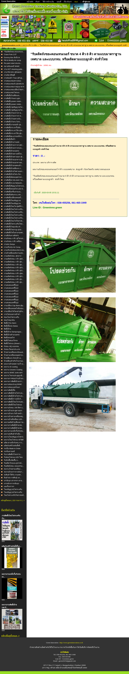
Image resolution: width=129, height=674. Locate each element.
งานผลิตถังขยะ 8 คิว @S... (14, 268)
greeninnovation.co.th (11, 45)
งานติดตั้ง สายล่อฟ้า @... (13, 125)
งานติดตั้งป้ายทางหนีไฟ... (13, 154)
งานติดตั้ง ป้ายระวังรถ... (12, 122)
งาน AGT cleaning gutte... (14, 69)
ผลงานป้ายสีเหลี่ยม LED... (14, 419)
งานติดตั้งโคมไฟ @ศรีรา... (14, 206)
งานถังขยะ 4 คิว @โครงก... (14, 238)
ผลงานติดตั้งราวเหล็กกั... (13, 399)
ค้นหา (38, 2)
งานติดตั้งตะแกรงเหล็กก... (13, 136)
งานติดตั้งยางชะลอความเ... (14, 180)
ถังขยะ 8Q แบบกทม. (11, 346)
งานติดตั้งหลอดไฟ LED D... (14, 189)
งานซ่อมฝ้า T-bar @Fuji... (13, 78)
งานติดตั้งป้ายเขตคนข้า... (13, 165)
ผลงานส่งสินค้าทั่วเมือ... (13, 434)
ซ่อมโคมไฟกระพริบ (11, 317)
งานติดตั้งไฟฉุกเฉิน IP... (13, 227)
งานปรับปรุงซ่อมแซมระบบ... (14, 250)
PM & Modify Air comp (12, 60)
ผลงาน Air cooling (11, 367)
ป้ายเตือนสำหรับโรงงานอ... (14, 361)
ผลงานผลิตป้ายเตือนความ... (14, 422)
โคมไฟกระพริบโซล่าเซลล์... (14, 495)
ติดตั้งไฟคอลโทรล (11, 341)
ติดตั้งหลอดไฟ (9, 338)
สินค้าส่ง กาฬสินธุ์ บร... (12, 478)
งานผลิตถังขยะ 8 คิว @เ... (13, 279)
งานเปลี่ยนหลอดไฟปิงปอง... (14, 308)
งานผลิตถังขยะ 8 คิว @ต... (14, 273)
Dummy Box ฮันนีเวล (12, 57)
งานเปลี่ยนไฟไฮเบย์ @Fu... (14, 311)
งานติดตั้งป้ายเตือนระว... (13, 168)
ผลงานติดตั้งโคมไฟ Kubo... (14, 402)
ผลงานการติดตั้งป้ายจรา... (13, 381)
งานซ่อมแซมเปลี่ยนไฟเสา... (14, 90)
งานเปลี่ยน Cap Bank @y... (14, 305)
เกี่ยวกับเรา (68, 2)
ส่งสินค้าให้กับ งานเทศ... (13, 475)
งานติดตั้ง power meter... (13, 101)
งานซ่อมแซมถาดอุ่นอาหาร (14, 87)
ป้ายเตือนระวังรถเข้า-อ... (13, 358)
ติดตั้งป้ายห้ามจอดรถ (12, 335)
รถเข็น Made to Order (12, 448)
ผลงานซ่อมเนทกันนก (12, 387)
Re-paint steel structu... (13, 63)
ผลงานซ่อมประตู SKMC (13, 384)
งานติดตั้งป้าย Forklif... (12, 142)
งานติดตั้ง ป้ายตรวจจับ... (13, 119)
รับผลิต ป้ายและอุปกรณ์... (13, 463)
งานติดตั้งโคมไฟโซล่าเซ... (14, 221)
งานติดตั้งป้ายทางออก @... (14, 157)
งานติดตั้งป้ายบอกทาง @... (14, 160)
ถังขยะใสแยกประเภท (12, 349)
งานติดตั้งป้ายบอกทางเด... (13, 163)
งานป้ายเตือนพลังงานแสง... (14, 253)
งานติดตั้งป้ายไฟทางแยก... (14, 171)
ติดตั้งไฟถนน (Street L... (13, 343)
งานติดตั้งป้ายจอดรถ (11, 151)
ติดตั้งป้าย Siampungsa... (13, 332)
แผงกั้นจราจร (9, 486)
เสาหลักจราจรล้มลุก (11, 483)
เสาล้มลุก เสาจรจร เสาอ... (13, 481)
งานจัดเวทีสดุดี (9, 75)
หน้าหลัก (30, 2)
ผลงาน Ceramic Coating (13, 370)
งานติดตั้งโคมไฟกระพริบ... (14, 209)
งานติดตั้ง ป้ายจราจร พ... (13, 113)
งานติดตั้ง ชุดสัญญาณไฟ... (14, 107)
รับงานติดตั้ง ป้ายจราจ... (13, 454)
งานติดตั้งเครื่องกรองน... (13, 192)
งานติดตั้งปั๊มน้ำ (9, 139)
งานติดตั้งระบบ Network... (13, 183)
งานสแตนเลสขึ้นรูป (11, 285)
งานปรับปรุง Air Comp (12, 247)
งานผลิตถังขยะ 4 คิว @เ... (13, 262)
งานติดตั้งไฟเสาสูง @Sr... (13, 230)
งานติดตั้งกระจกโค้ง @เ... (13, 133)
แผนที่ (59, 2)
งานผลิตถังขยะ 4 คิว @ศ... (14, 259)
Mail (76, 2)
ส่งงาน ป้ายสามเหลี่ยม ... (13, 469)
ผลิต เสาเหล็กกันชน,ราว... (13, 443)
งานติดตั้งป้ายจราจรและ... (13, 148)
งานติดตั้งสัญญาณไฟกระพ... (14, 186)
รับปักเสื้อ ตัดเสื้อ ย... (11, 460)
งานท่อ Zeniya (9, 244)
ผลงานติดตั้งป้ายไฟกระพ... (14, 393)
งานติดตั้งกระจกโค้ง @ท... (14, 130)
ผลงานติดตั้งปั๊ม (9, 390)
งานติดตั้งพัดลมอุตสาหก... (13, 177)
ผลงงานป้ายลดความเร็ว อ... (14, 364)
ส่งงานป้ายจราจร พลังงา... (13, 472)
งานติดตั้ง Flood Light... (12, 98)
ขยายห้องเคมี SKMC (12, 66)
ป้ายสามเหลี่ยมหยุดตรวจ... (14, 355)
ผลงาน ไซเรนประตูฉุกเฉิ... (14, 376)
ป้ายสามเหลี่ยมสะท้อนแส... (14, 352)
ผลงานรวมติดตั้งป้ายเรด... (13, 425)
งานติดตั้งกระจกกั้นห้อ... (13, 128)
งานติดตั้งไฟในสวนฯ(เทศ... (14, 233)
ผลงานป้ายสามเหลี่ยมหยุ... (14, 416)
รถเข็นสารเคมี (9, 451)
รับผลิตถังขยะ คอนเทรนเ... (14, 466)
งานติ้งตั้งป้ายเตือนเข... (12, 95)
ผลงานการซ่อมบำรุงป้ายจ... (14, 378)
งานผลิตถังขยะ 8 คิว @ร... (14, 276)
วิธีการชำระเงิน (48, 2)
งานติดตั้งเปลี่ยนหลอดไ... (13, 198)
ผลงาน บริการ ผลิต (30, 45)
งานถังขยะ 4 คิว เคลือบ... (13, 241)
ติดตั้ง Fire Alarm (10, 323)
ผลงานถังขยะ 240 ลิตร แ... (14, 408)
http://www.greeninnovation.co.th (71, 643)
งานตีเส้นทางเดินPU (11, 235)
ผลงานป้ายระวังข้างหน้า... (13, 413)
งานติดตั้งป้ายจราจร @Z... (14, 145)
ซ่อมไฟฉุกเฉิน (9, 320)
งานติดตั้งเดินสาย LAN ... (13, 195)
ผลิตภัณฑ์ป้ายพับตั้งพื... (12, 446)
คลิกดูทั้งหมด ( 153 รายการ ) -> (13, 500)
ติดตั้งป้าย (7, 329)
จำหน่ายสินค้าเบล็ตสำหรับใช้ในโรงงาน (44, 647)
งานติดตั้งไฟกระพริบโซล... (14, 224)
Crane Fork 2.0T (10, 54)
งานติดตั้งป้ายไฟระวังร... (13, 174)
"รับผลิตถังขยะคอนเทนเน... (14, 52)
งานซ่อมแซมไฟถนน (11, 93)
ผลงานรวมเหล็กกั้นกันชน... (14, 431)
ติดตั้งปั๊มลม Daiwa (11, 326)
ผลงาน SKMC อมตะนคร (13, 373)
